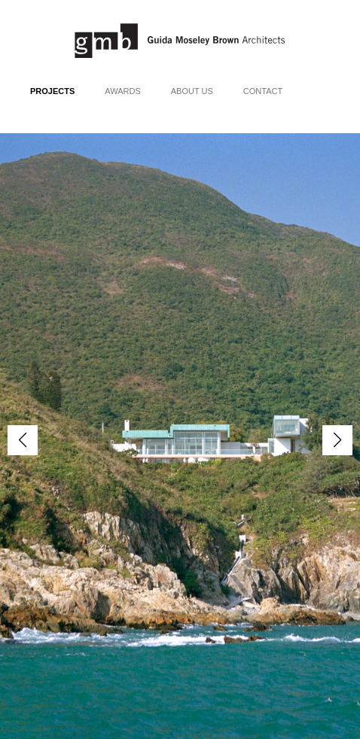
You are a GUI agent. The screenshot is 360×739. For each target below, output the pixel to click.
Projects (52, 91)
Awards (122, 91)
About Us (192, 91)
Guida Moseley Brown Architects (180, 40)
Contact (262, 91)
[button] (337, 440)
